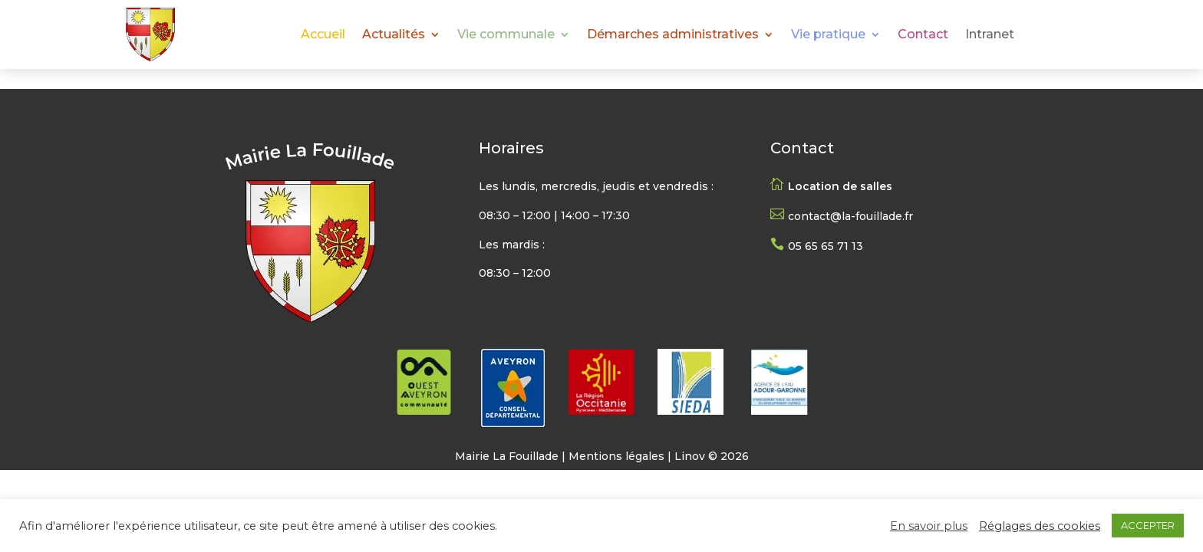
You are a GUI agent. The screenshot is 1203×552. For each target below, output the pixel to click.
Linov (689, 456)
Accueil (323, 35)
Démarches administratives (673, 35)
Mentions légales (616, 456)
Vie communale (506, 35)
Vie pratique (828, 35)
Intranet (989, 35)
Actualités (393, 35)
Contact (923, 35)
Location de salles (840, 186)
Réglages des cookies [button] (1039, 526)
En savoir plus (928, 526)
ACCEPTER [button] (1148, 525)
